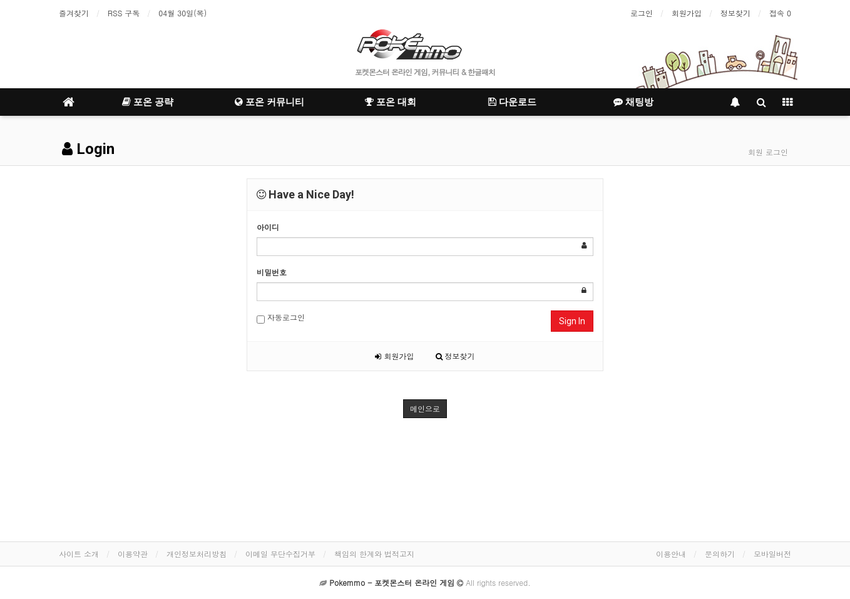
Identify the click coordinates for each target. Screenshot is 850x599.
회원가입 (687, 13)
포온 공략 (147, 102)
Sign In (572, 321)
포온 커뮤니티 (269, 102)
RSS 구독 (124, 13)
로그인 (641, 13)
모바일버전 (772, 553)
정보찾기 (735, 13)
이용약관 (133, 553)
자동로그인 (281, 318)
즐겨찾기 (74, 13)
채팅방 (633, 102)
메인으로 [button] (425, 408)
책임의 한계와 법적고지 (374, 553)
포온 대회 (390, 102)
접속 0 (780, 13)
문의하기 (720, 553)
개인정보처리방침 (196, 553)
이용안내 (671, 553)
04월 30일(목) (182, 13)
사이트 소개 (79, 553)
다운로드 (512, 102)
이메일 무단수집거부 (280, 553)
